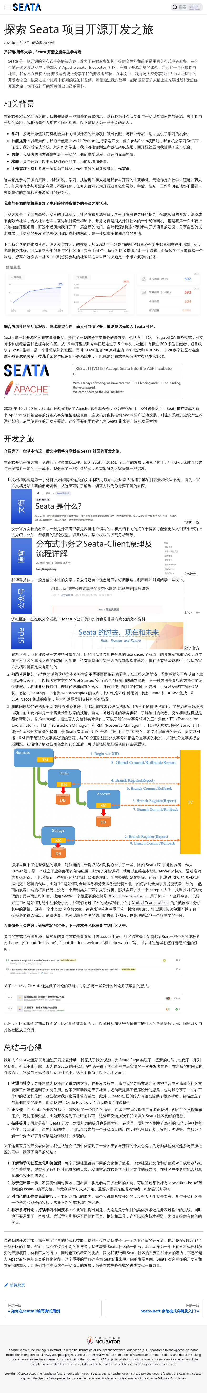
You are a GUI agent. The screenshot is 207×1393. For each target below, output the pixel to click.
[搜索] (187, 7)
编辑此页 (14, 1285)
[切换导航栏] (7, 7)
